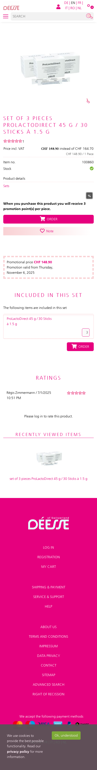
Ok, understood (66, 735)
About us (48, 627)
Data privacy (48, 656)
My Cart (48, 567)
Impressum (48, 646)
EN (73, 3)
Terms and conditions (48, 636)
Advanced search (48, 684)
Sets (6, 186)
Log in (48, 547)
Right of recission (48, 694)
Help (48, 606)
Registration (48, 557)
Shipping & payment (48, 587)
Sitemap (48, 675)
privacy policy (18, 751)
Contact (48, 665)
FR (79, 3)
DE (66, 3)
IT (66, 8)
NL (79, 8)
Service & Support (48, 597)
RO (72, 8)
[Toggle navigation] (5, 16)
